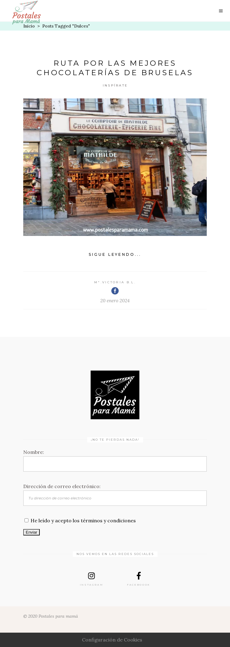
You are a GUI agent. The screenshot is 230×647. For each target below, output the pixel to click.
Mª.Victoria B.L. (115, 282)
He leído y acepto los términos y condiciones (83, 520)
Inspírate (115, 85)
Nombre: (33, 452)
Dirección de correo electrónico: (62, 486)
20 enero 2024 (115, 300)
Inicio (29, 26)
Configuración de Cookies (112, 640)
